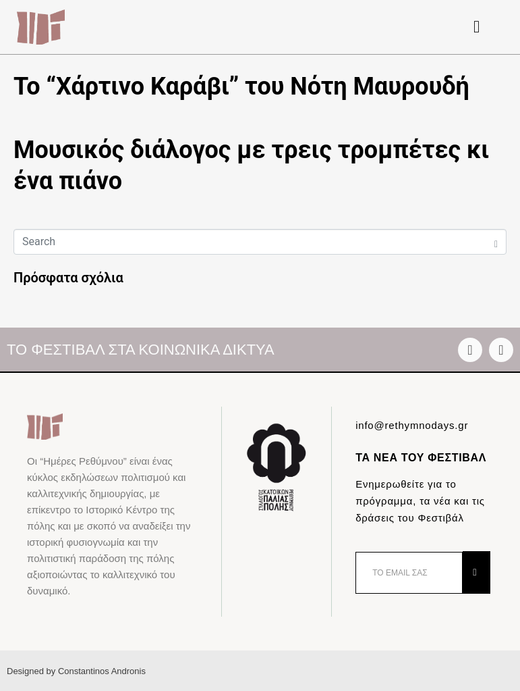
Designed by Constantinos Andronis (76, 671)
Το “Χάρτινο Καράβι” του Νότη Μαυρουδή (241, 86)
